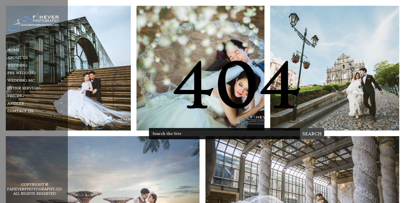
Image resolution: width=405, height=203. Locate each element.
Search (312, 133)
